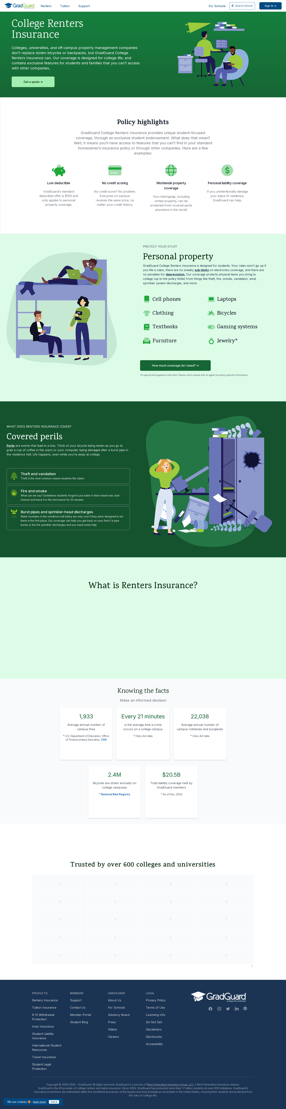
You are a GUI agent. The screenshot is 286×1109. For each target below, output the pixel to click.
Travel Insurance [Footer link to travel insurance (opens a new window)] (44, 1057)
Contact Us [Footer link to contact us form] (78, 1007)
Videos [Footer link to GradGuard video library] (112, 1029)
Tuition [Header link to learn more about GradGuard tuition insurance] (64, 6)
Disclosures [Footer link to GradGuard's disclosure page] (154, 1036)
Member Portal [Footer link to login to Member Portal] (80, 1015)
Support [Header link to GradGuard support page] (84, 6)
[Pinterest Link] (245, 1008)
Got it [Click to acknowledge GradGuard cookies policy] (54, 1101)
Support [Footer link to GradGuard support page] (76, 1000)
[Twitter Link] (228, 1009)
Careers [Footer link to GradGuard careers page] (113, 1036)
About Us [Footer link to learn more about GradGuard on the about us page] (114, 1000)
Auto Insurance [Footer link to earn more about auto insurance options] (43, 1026)
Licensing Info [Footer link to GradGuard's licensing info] (155, 1015)
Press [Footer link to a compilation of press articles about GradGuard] (112, 1022)
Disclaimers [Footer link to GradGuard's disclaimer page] (154, 1029)
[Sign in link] (270, 5)
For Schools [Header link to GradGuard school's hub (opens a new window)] (217, 6)
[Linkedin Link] (237, 1009)
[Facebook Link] (210, 1009)
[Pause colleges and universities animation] (252, 966)
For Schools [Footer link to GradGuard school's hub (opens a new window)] (116, 1007)
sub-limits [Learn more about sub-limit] (202, 270)
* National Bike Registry (114, 794)
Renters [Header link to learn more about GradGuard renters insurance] (46, 6)
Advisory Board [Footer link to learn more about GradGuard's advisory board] (119, 1015)
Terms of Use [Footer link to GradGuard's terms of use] (155, 1007)
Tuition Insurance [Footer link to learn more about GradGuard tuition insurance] (44, 1007)
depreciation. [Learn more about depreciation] (175, 274)
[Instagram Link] (219, 1009)
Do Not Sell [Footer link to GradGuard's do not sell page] (154, 1022)
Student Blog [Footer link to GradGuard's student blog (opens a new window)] (79, 1022)
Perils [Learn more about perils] (11, 445)
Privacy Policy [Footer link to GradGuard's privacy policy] (156, 1000)
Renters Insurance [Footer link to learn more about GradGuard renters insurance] (45, 1000)
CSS (104, 739)
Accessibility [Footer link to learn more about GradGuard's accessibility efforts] (154, 1044)
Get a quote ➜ (33, 82)
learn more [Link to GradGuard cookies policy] (39, 1101)
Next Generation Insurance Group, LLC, (170, 1084)
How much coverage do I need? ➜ (175, 365)
